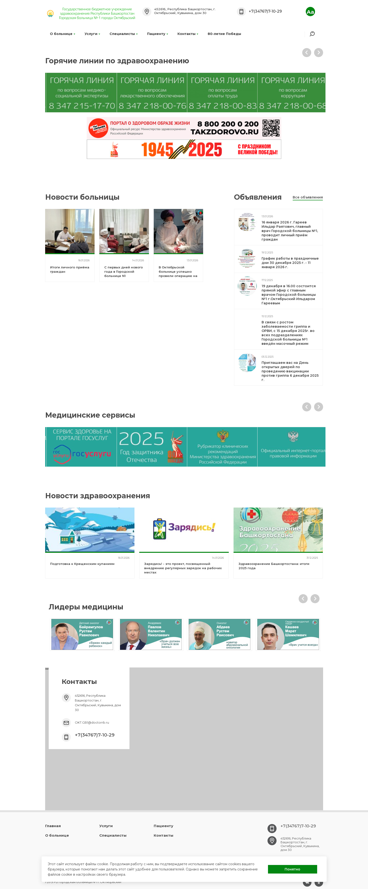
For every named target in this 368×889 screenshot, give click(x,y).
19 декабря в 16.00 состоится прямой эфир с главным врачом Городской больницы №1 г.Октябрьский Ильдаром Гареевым (289, 294)
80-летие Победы (224, 34)
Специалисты (124, 34)
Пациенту (157, 34)
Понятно (292, 869)
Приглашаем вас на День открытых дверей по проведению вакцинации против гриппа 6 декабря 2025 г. (290, 371)
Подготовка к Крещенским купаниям (82, 564)
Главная (53, 826)
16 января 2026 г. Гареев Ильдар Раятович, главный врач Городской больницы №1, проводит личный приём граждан (290, 231)
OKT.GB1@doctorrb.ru (92, 722)
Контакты (187, 34)
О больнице (62, 34)
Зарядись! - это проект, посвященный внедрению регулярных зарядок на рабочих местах (183, 568)
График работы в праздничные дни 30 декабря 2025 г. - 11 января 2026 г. (290, 262)
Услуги (92, 34)
